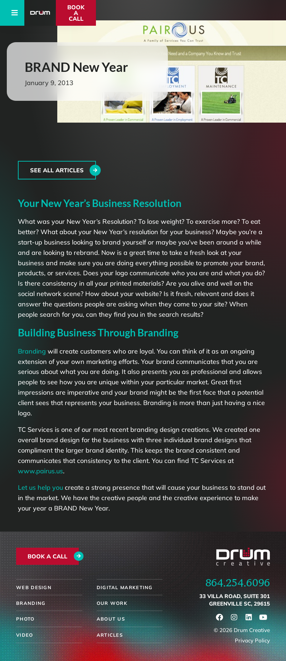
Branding (32, 351)
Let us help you (40, 487)
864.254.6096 (237, 582)
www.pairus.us (40, 471)
